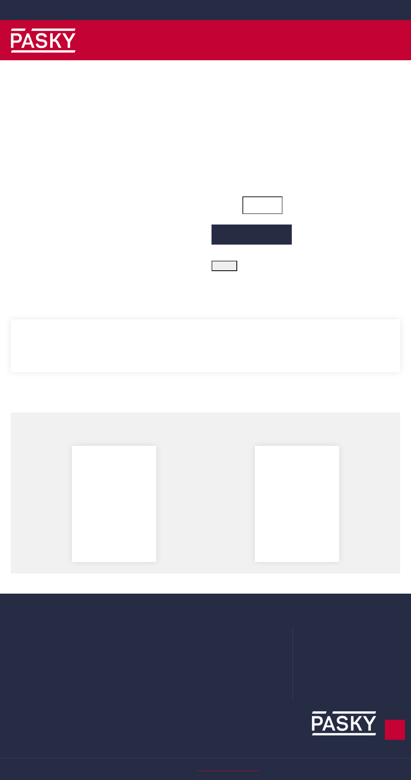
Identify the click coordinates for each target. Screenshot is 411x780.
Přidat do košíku (252, 245)
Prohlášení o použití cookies (250, 661)
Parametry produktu (93, 299)
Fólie (117, 649)
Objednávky (27, 637)
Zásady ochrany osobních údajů (255, 649)
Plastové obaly (131, 637)
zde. (169, 751)
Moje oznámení (33, 661)
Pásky (119, 625)
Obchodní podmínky (240, 637)
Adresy (20, 649)
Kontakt (223, 685)
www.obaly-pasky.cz (353, 686)
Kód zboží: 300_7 (237, 118)
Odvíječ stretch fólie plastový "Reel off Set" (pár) (297, 521)
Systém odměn (233, 673)
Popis (23, 299)
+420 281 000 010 (210, 10)
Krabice (121, 661)
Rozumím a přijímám (349, 736)
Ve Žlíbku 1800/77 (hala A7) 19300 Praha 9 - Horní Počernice (360, 632)
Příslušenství (128, 673)
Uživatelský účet (34, 625)
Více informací (40, 761)
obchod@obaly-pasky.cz (45, 10)
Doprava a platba (235, 625)
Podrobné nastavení (266, 736)
